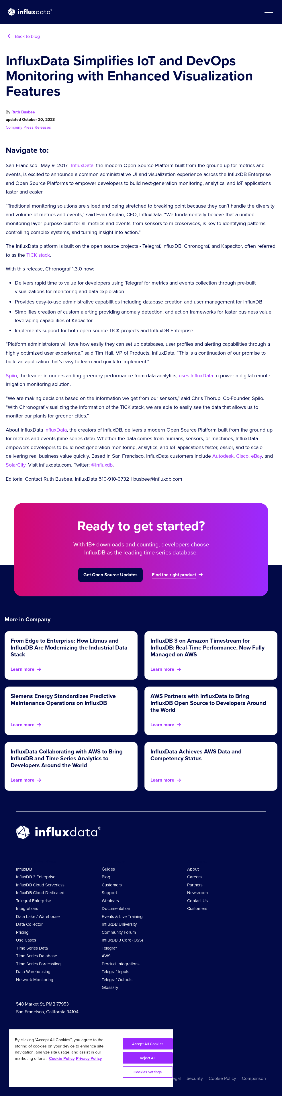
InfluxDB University (119, 924)
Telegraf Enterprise (33, 901)
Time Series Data (32, 948)
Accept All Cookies (147, 1044)
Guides (108, 869)
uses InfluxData (196, 375)
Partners (195, 885)
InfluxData (82, 165)
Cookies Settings (148, 1072)
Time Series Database (36, 956)
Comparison (254, 1078)
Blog (106, 877)
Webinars (110, 901)
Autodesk (223, 456)
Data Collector (29, 924)
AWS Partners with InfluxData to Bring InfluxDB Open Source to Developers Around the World (208, 703)
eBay (256, 456)
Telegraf (109, 948)
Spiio (11, 375)
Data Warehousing (33, 972)
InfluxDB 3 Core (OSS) (122, 940)
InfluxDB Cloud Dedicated (40, 893)
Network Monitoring (34, 980)
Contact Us (197, 901)
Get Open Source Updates (110, 574)
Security (195, 1078)
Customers (112, 885)
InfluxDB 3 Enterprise (35, 877)
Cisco (242, 456)
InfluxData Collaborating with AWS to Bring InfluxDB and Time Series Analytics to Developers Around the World (67, 758)
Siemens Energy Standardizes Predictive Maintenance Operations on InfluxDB (63, 699)
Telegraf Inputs (115, 972)
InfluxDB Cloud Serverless (40, 885)
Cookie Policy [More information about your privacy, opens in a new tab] (62, 1058)
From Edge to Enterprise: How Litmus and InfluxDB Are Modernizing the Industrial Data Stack (69, 647)
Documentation (116, 908)
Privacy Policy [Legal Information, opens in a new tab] (89, 1058)
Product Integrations (121, 964)
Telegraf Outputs (117, 980)
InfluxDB (24, 869)
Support (109, 893)
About (193, 869)
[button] (268, 12)
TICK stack (38, 255)
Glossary (110, 987)
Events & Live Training (122, 916)
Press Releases (37, 127)
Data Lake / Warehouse (38, 916)
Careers (194, 877)
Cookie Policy (222, 1078)
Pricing (22, 932)
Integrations (27, 908)
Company (14, 127)
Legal (175, 1078)
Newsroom (197, 893)
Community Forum (119, 932)
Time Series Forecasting (38, 964)
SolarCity (16, 465)
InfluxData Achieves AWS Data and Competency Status (196, 755)
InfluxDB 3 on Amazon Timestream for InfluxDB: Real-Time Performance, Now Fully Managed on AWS (207, 647)
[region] (91, 1058)
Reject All (147, 1058)
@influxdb (101, 465)
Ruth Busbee (23, 112)
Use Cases (26, 940)
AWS (106, 956)
